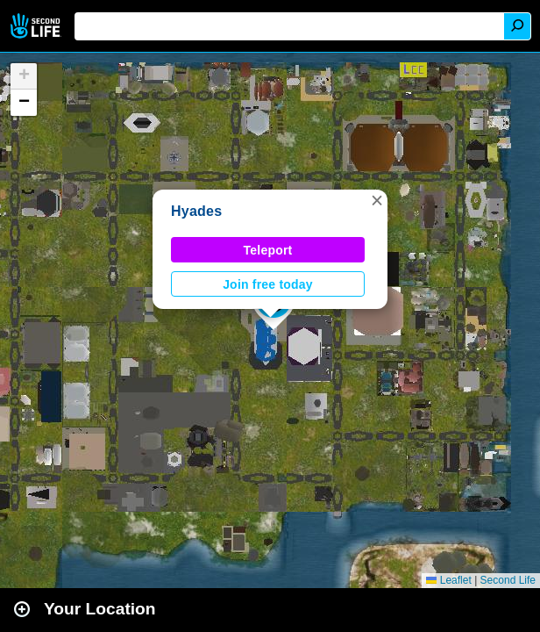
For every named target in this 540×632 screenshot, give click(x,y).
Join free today (268, 284)
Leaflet (448, 580)
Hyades (196, 211)
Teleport (268, 250)
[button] (376, 200)
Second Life (37, 26)
